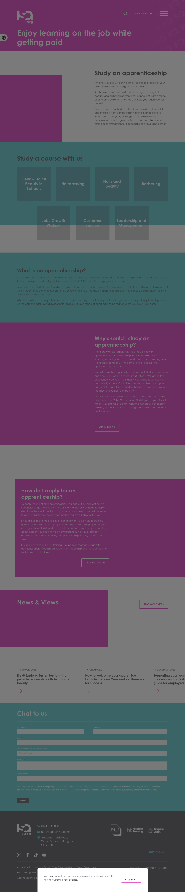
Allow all (131, 880)
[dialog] (92, 446)
